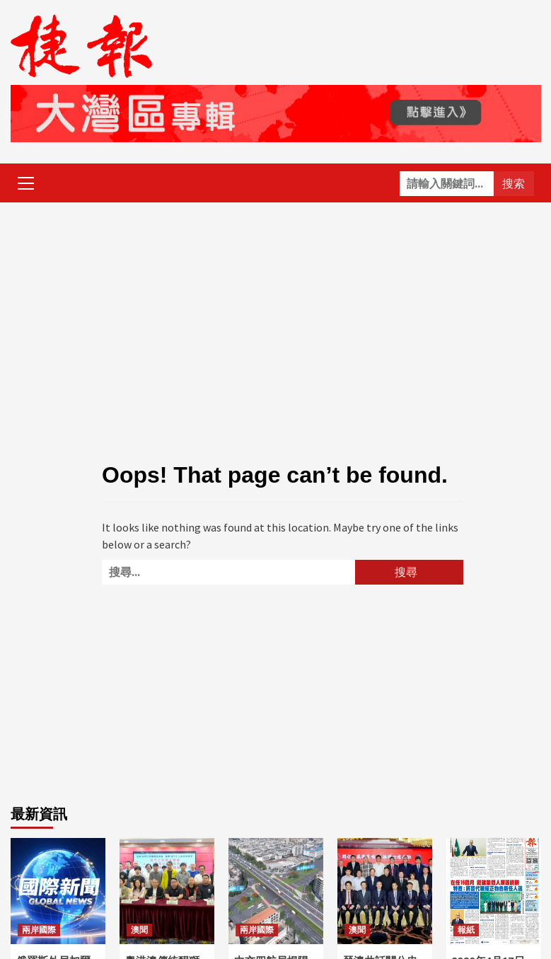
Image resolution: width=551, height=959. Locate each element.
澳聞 (139, 930)
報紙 (466, 930)
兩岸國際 (39, 930)
